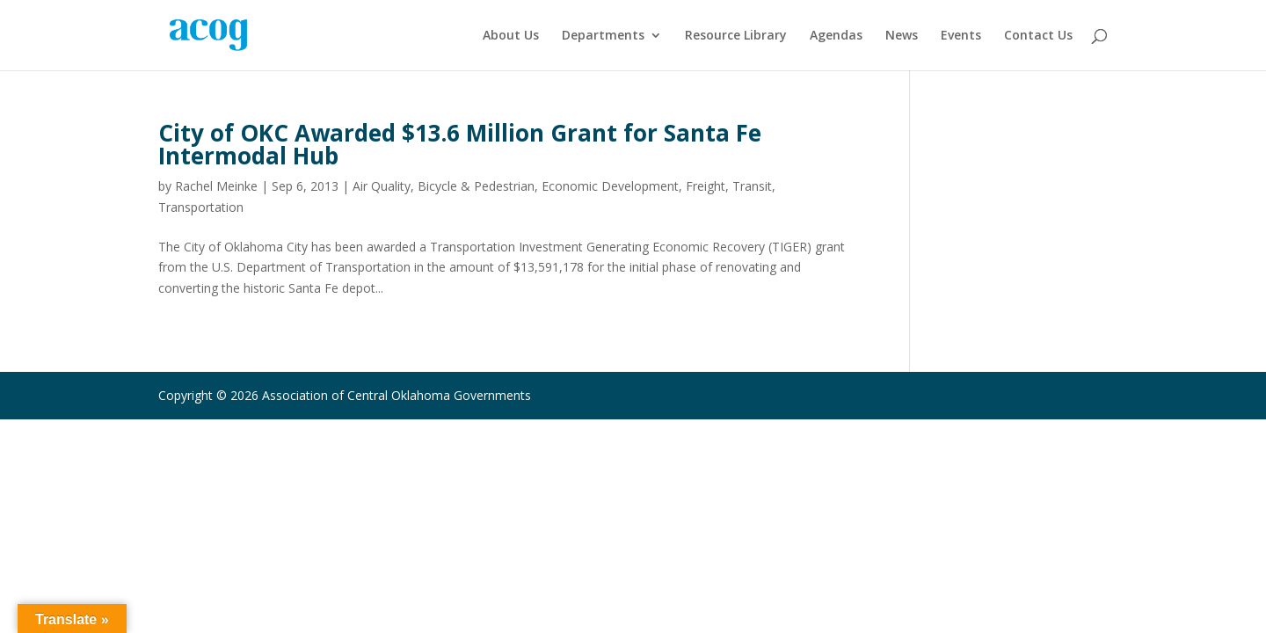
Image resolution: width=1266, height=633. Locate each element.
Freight (705, 186)
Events (961, 36)
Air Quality (382, 186)
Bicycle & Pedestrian (476, 186)
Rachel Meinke (216, 186)
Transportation (201, 207)
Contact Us (1038, 36)
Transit (752, 186)
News (901, 36)
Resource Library (736, 36)
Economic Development (610, 186)
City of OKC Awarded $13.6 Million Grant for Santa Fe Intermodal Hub (459, 144)
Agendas (836, 36)
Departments (603, 36)
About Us (511, 36)
